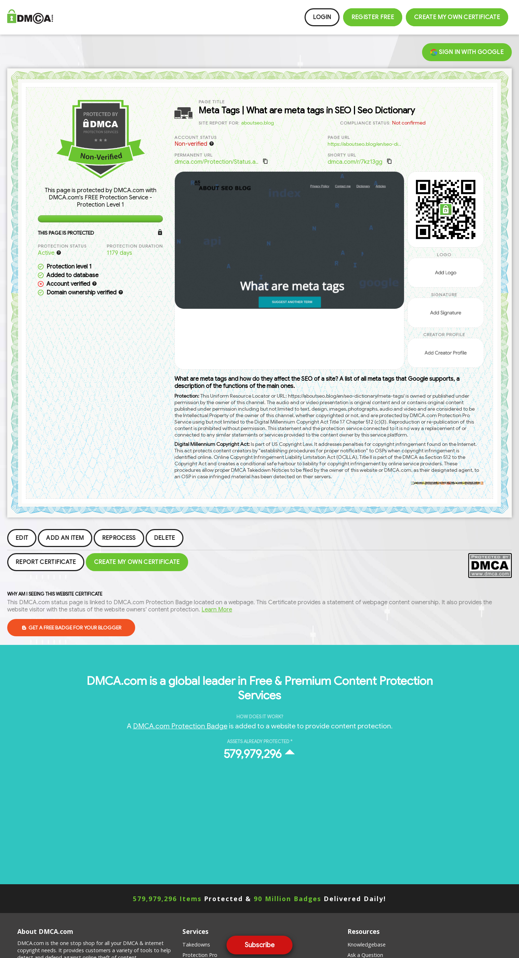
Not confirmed (409, 122)
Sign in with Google (467, 52)
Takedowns (196, 944)
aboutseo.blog (257, 122)
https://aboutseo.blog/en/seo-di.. (364, 144)
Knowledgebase (366, 944)
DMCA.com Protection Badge (180, 726)
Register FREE (372, 17)
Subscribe (260, 945)
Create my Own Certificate (457, 17)
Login (322, 17)
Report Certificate (45, 562)
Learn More (216, 609)
